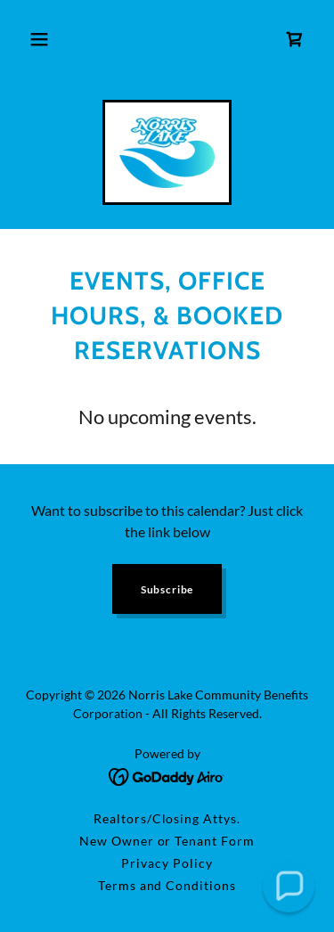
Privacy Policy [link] (167, 863)
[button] (39, 39)
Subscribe (167, 589)
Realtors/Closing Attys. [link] (167, 818)
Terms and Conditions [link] (167, 885)
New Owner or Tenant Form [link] (167, 840)
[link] (295, 39)
